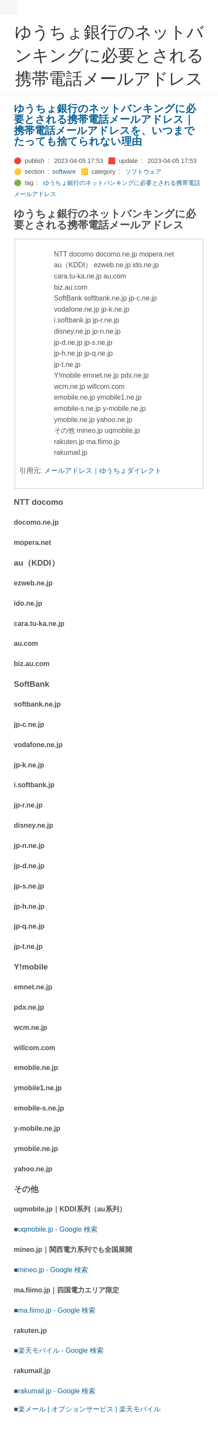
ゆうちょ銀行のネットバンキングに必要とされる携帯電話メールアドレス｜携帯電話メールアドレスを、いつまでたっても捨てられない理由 (105, 125)
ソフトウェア (143, 171)
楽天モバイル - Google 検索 (61, 1350)
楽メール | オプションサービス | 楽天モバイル (89, 1409)
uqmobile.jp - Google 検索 (58, 1229)
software (64, 171)
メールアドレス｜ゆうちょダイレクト (102, 470)
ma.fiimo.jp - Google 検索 (57, 1310)
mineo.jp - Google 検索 (53, 1269)
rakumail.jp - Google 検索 (57, 1391)
